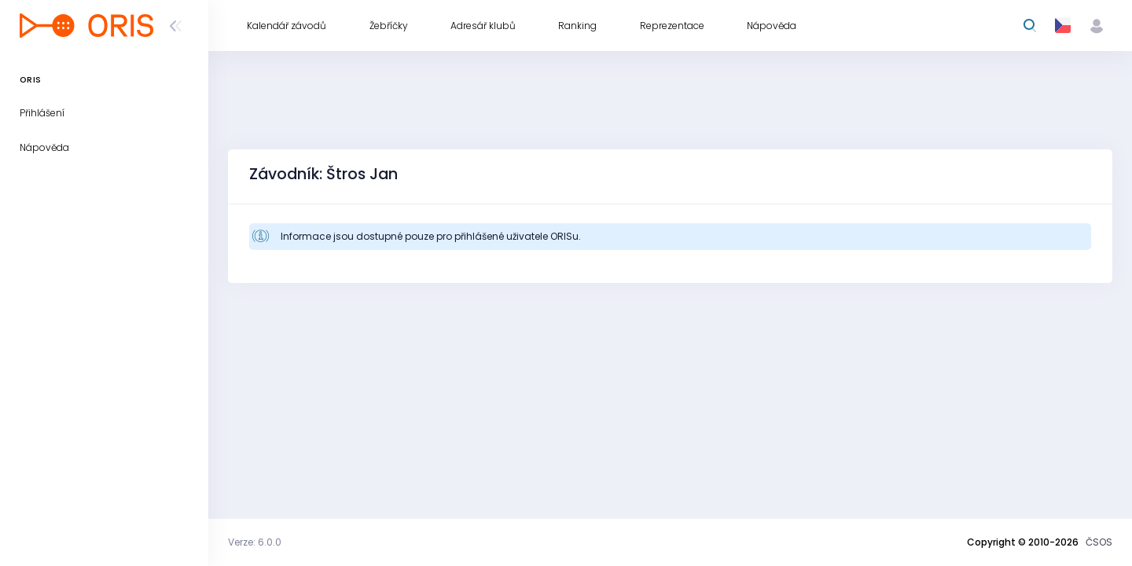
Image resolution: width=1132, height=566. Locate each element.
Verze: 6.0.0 (254, 542)
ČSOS (1099, 542)
